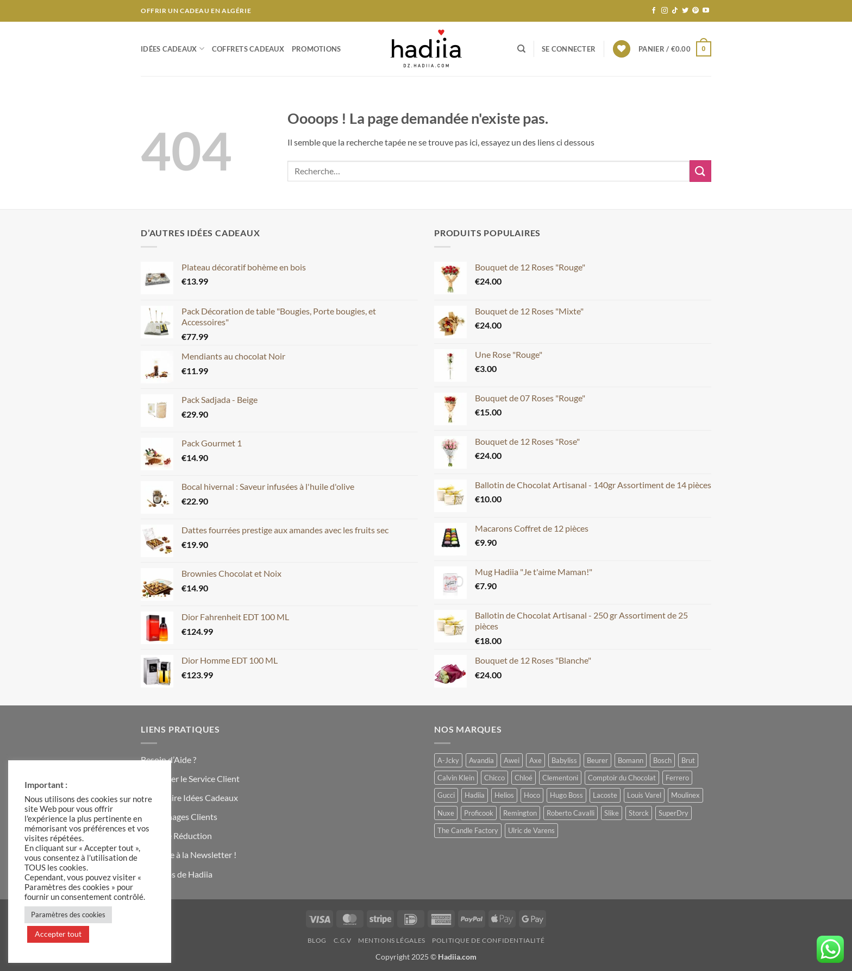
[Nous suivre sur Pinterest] (695, 11)
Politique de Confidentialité (488, 940)
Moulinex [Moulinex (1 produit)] (685, 795)
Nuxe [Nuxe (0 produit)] (445, 813)
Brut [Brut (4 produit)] (688, 760)
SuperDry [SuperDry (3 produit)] (673, 813)
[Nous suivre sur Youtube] (706, 11)
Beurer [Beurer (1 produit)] (597, 760)
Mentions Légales (391, 940)
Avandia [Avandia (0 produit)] (481, 760)
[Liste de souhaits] (621, 49)
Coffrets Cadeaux (248, 49)
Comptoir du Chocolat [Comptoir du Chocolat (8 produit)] (622, 777)
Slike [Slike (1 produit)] (611, 813)
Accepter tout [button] (58, 933)
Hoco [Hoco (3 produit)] (532, 795)
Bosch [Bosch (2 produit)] (662, 760)
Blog (317, 940)
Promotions (316, 49)
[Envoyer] (700, 170)
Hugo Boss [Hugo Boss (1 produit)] (566, 795)
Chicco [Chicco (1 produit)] (494, 777)
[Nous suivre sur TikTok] (675, 11)
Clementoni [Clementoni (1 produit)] (560, 777)
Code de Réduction (176, 835)
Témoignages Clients (179, 816)
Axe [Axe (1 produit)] (535, 760)
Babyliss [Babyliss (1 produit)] (564, 760)
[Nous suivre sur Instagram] (664, 11)
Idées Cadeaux (172, 48)
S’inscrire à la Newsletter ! (188, 854)
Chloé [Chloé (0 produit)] (523, 777)
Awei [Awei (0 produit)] (511, 760)
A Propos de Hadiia (176, 874)
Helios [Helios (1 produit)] (504, 795)
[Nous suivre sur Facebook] (653, 11)
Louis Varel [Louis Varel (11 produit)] (644, 795)
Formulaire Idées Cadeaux (189, 797)
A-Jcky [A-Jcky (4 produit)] (448, 760)
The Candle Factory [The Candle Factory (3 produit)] (467, 830)
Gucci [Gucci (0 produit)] (446, 795)
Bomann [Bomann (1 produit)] (630, 760)
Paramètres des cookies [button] (68, 914)
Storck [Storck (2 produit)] (639, 813)
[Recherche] (521, 49)
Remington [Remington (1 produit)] (520, 813)
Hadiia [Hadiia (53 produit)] (475, 795)
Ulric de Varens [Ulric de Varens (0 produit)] (531, 830)
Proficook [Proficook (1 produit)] (478, 813)
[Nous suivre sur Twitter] (685, 11)
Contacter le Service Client (190, 778)
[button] (569, 49)
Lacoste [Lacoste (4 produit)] (605, 795)
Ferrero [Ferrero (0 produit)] (677, 777)
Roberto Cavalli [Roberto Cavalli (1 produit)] (570, 813)
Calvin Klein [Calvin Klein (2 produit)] (455, 777)
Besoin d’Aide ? (168, 759)
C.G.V (343, 940)
